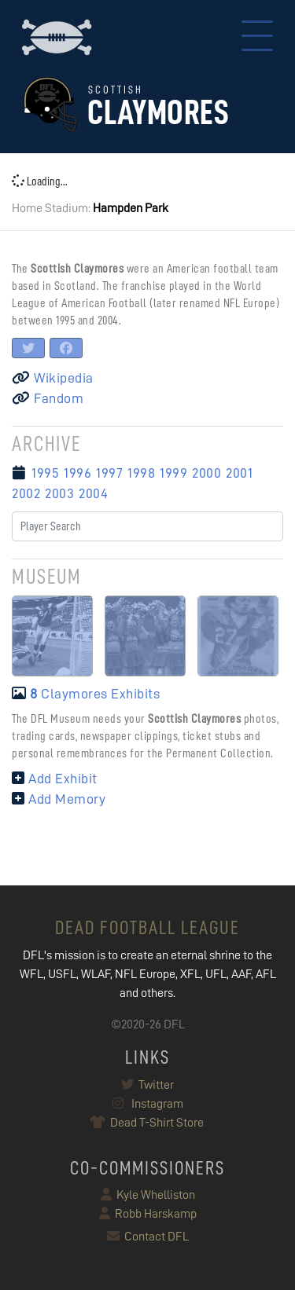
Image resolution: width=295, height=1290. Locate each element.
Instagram (147, 1104)
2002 (26, 493)
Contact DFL (148, 1236)
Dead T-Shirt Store (147, 1122)
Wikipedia (53, 378)
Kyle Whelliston (148, 1195)
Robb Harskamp (148, 1214)
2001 (239, 473)
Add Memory (58, 799)
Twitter (147, 1085)
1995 (45, 473)
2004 (93, 493)
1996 (77, 473)
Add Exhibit (55, 778)
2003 (59, 493)
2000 (206, 473)
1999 (173, 473)
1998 (141, 473)
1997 (109, 473)
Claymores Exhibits (86, 694)
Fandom (47, 398)
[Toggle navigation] (257, 37)
